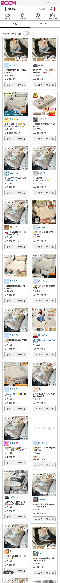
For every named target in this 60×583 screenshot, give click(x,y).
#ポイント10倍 (10, 394)
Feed (7, 16)
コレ (11, 85)
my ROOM (52, 16)
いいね (22, 85)
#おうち (14, 180)
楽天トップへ (52, 3)
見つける (22, 16)
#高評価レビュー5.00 (42, 340)
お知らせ (37, 16)
